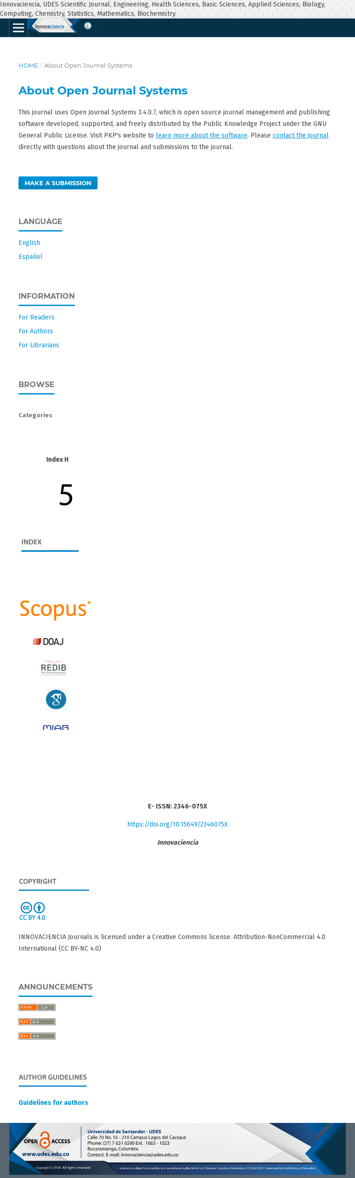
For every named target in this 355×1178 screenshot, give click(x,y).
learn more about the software (201, 135)
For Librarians (38, 345)
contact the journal (301, 135)
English (29, 243)
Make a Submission (58, 183)
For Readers (36, 317)
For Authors (35, 331)
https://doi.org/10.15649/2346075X (177, 824)
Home (28, 65)
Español (30, 257)
